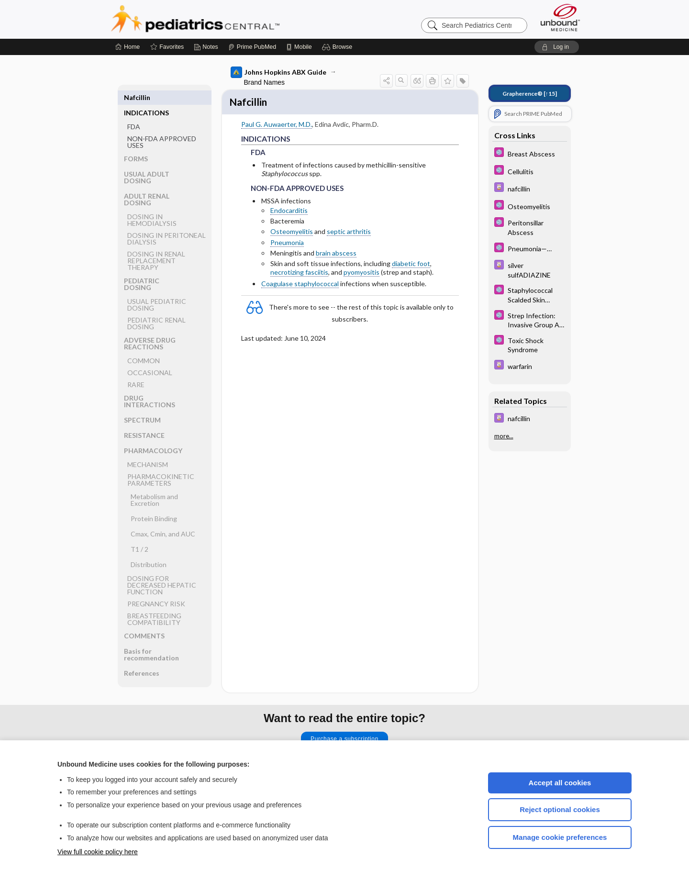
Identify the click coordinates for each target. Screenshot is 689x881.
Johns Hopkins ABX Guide (278, 72)
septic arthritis (349, 233)
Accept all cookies (560, 783)
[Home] (127, 47)
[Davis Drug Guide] (530, 188)
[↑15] (529, 93)
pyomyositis (361, 273)
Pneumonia (287, 244)
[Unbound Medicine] (560, 17)
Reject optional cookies (560, 809)
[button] (338, 47)
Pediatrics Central (229, 19)
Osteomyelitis (291, 233)
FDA (133, 111)
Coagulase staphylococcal (300, 285)
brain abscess (336, 254)
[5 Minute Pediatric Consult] (530, 153)
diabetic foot (411, 265)
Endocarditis (289, 212)
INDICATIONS (146, 97)
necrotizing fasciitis (299, 273)
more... (503, 436)
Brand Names (264, 82)
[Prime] (252, 47)
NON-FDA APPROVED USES (161, 126)
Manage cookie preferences (560, 837)
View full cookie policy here (97, 852)
